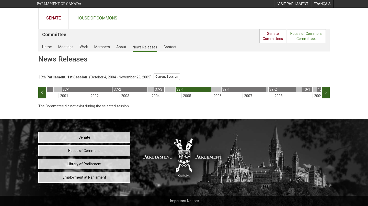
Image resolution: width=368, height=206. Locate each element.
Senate (53, 18)
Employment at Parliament (84, 177)
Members (102, 47)
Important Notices (184, 201)
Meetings (65, 47)
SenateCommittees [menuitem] (273, 36)
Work (84, 47)
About (121, 47)
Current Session (166, 76)
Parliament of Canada (59, 4)
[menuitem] (293, 4)
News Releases (145, 47)
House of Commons (96, 18)
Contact (170, 47)
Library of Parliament (84, 164)
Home (47, 47)
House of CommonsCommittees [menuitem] (306, 36)
